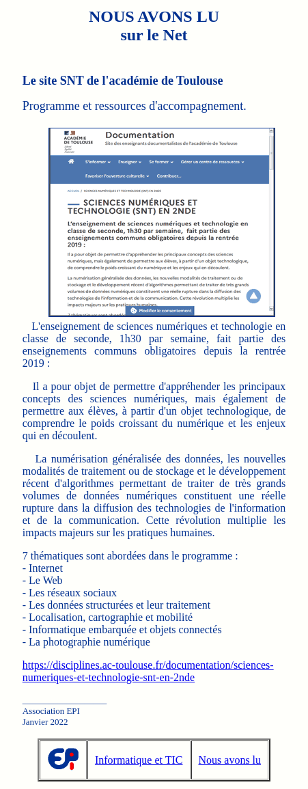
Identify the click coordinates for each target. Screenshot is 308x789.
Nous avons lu (230, 760)
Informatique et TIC (139, 760)
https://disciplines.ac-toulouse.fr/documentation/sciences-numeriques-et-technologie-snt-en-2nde (148, 671)
